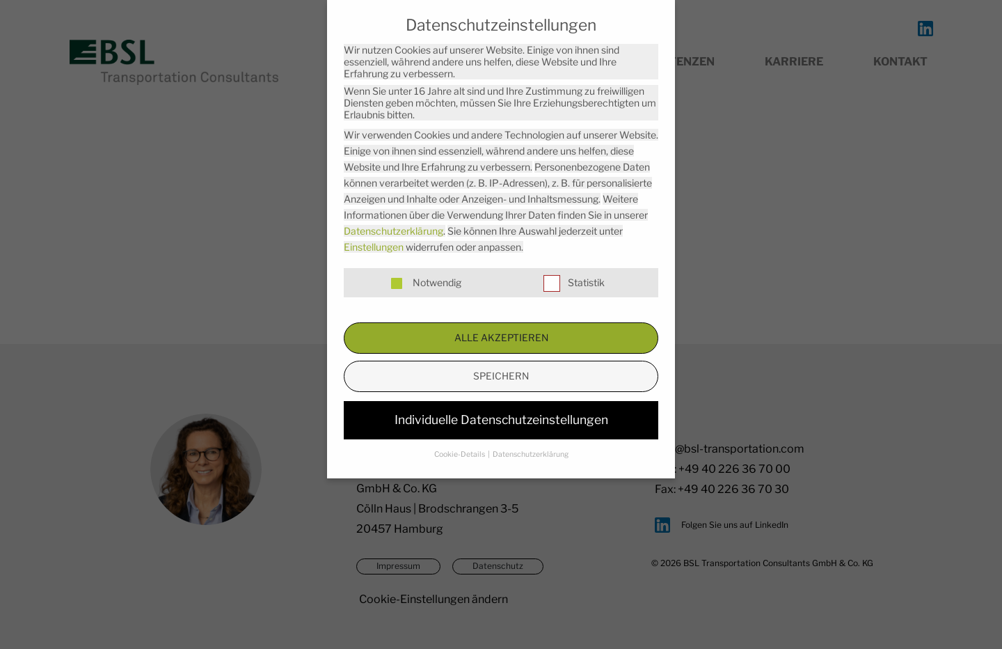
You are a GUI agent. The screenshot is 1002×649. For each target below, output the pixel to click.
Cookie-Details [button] (460, 454)
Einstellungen (374, 247)
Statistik (574, 282)
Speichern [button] (501, 376)
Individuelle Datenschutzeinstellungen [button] (501, 419)
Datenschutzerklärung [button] (530, 454)
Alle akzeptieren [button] (501, 337)
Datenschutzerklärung (393, 231)
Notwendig (424, 282)
